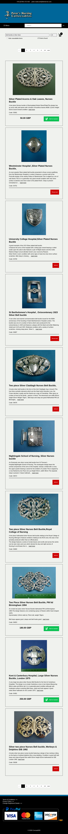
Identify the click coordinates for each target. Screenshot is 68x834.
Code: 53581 (13, 112)
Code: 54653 (13, 622)
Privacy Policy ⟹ (8, 801)
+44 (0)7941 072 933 (23, 1)
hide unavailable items (14, 38)
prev (19, 50)
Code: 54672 (13, 476)
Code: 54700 (13, 259)
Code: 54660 (13, 549)
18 (45, 50)
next (48, 50)
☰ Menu (6, 25)
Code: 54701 (13, 186)
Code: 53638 (13, 762)
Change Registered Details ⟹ (12, 803)
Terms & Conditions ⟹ (10, 799)
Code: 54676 (13, 402)
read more (32, 109)
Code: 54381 (13, 693)
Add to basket (51, 119)
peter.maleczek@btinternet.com (41, 1)
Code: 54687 (13, 332)
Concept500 (36, 830)
